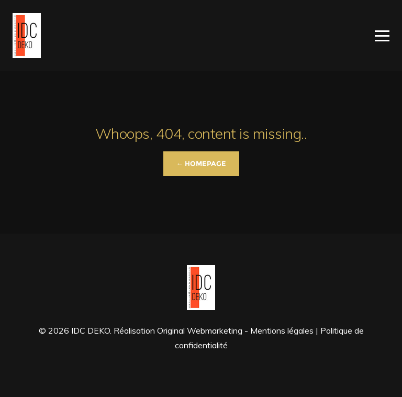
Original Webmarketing (199, 330)
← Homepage (201, 163)
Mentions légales (282, 330)
